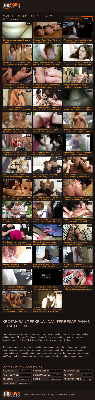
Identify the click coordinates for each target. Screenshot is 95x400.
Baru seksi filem (72, 18)
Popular (87, 18)
